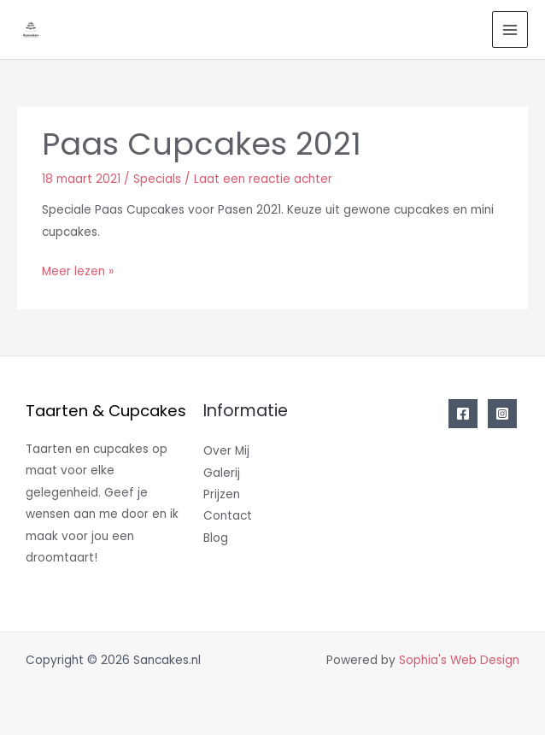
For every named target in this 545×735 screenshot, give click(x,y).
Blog (215, 538)
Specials (157, 179)
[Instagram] (502, 413)
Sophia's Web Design (459, 660)
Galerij (221, 473)
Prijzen (221, 494)
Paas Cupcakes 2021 (201, 144)
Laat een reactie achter (263, 179)
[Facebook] (463, 413)
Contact (227, 516)
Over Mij (226, 451)
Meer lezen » (78, 270)
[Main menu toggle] (510, 29)
